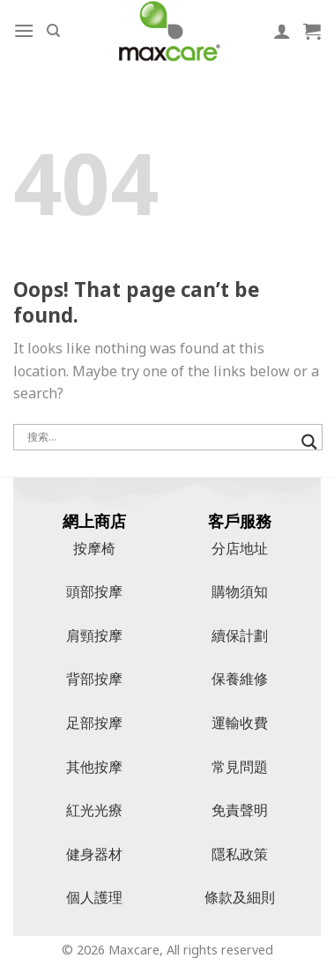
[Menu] (23, 30)
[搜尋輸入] (160, 437)
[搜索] (53, 31)
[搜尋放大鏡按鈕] (309, 442)
